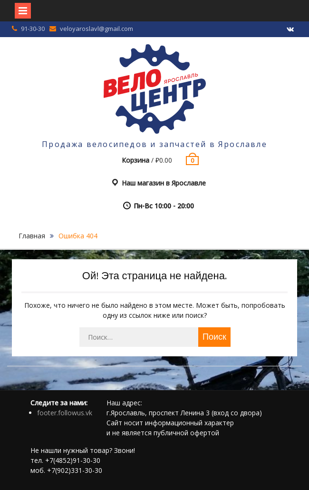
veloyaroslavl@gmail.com (96, 28)
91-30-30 (33, 28)
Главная (32, 235)
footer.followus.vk (64, 412)
